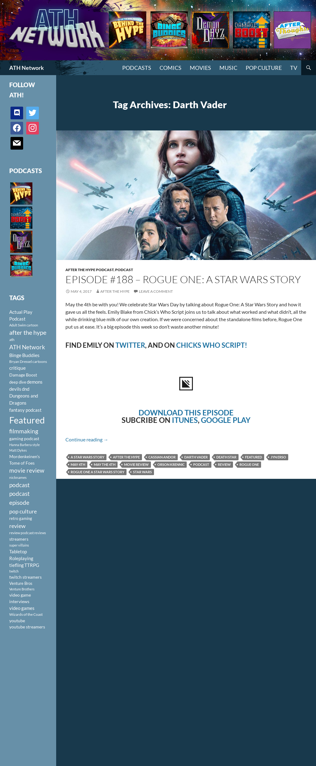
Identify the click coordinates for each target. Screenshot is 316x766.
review (224, 464)
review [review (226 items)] (17, 525)
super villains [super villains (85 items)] (19, 545)
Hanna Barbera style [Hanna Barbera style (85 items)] (24, 445)
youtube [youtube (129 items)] (17, 620)
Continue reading (86, 439)
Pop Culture (264, 67)
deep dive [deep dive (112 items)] (17, 382)
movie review (136, 464)
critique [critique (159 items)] (17, 368)
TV (293, 67)
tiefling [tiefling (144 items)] (16, 565)
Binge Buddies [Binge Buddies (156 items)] (24, 355)
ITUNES (185, 419)
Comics (170, 67)
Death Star (226, 457)
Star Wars (142, 472)
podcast (201, 464)
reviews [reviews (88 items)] (40, 533)
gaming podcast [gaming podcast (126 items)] (24, 438)
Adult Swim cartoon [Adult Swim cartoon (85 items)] (23, 325)
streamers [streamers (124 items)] (18, 539)
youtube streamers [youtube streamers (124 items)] (27, 626)
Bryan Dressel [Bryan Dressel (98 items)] (20, 361)
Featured (253, 457)
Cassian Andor (162, 457)
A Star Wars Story (87, 457)
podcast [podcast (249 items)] (19, 484)
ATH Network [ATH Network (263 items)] (27, 347)
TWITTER (130, 345)
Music (228, 67)
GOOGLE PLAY (226, 419)
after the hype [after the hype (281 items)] (27, 332)
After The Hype (115, 291)
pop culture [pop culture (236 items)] (23, 511)
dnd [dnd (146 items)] (25, 389)
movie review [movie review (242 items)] (26, 470)
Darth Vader (196, 457)
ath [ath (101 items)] (12, 339)
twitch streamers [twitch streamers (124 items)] (25, 577)
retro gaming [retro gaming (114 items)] (20, 518)
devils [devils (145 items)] (15, 389)
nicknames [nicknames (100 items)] (18, 477)
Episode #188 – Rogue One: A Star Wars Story (183, 279)
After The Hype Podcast (89, 269)
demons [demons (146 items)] (35, 382)
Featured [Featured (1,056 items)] (27, 420)
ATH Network (26, 67)
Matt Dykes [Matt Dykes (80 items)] (18, 450)
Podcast (124, 269)
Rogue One (249, 464)
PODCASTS (136, 67)
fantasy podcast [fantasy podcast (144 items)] (25, 410)
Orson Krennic (171, 464)
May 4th (78, 464)
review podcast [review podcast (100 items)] (21, 532)
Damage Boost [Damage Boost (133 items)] (23, 374)
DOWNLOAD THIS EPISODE (186, 412)
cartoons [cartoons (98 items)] (39, 361)
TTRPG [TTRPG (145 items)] (31, 565)
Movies (200, 67)
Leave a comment (156, 291)
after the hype (126, 457)
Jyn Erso (278, 457)
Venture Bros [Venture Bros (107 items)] (20, 583)
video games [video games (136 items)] (22, 608)
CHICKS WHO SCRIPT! (211, 345)
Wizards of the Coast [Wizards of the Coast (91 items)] (26, 614)
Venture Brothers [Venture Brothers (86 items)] (22, 589)
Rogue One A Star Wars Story (97, 472)
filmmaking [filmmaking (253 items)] (23, 431)
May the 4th (104, 464)
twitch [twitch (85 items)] (14, 571)
